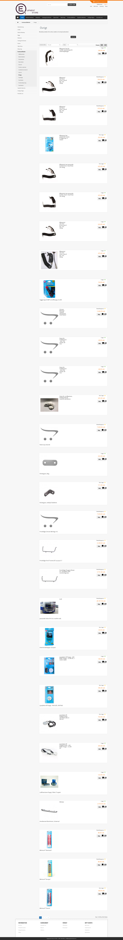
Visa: (65, 44)
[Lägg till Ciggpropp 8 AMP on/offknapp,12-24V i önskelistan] (103, 285)
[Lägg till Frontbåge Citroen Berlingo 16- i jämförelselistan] (105, 517)
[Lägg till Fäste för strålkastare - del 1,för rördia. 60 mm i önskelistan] (103, 343)
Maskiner (38, 17)
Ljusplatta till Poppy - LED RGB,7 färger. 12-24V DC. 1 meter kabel (67, 658)
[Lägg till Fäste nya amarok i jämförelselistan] (105, 430)
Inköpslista (87, 930)
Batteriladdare (21, 56)
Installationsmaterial (22, 69)
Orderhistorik (88, 927)
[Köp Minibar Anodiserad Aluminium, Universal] (99, 807)
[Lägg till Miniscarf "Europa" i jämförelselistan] (105, 865)
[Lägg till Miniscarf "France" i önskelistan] (103, 894)
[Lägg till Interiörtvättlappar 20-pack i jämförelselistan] (105, 633)
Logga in (105, 4)
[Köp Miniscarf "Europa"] (99, 865)
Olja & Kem (55, 17)
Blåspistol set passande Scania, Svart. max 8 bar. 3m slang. (66, 195)
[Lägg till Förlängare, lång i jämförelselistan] (105, 459)
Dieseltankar (21, 59)
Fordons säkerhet (22, 67)
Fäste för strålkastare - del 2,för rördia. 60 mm (63, 370)
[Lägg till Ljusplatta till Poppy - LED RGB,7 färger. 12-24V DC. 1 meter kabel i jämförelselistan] (105, 662)
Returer (42, 927)
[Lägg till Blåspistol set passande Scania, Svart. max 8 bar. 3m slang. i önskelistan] (103, 198)
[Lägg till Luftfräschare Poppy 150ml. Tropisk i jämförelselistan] (105, 778)
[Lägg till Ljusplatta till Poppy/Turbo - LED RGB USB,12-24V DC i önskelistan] (103, 720)
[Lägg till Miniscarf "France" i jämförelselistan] (105, 894)
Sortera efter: (43, 44)
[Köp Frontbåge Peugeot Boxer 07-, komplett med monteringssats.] (99, 575)
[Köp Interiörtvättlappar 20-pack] (99, 633)
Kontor (19, 43)
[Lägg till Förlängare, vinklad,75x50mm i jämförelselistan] (105, 488)
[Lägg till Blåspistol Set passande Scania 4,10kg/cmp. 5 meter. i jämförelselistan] (105, 140)
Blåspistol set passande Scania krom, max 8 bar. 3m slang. (66, 166)
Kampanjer (65, 927)
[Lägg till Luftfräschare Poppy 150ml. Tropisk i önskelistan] (103, 778)
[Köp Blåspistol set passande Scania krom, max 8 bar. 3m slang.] (99, 169)
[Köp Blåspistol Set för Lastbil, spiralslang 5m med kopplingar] (99, 53)
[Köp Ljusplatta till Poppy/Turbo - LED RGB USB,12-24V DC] (99, 720)
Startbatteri (21, 85)
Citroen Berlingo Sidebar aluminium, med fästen (62, 312)
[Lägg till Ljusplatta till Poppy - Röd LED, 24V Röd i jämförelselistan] (105, 691)
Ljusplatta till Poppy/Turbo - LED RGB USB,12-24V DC (64, 717)
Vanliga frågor (91, 17)
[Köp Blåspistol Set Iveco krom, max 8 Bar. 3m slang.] (99, 82)
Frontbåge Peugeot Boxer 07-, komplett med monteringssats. (67, 571)
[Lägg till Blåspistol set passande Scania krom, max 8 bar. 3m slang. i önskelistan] (103, 169)
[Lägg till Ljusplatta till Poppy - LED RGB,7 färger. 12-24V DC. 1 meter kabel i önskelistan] (103, 662)
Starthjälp (20, 77)
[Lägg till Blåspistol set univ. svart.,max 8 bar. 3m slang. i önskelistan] (103, 256)
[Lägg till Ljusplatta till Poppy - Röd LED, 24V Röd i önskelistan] (103, 691)
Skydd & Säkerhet (81, 17)
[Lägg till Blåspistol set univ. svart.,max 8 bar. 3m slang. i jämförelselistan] (105, 256)
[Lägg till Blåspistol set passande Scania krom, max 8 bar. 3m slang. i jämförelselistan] (105, 169)
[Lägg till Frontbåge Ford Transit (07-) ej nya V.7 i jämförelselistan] (105, 546)
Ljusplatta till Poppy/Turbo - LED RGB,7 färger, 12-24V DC (65, 746)
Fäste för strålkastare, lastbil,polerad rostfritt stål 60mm (65, 397)
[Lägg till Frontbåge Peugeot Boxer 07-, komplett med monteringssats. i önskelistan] (102, 575)
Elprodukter (21, 62)
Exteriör (20, 64)
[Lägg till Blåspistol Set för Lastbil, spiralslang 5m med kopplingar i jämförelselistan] (105, 53)
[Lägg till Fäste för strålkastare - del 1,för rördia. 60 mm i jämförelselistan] (105, 343)
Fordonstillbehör (71, 17)
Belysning (63, 17)
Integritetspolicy (21, 930)
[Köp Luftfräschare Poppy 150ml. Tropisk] (99, 778)
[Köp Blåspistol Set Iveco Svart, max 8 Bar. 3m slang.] (99, 111)
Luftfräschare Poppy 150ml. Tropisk (50, 792)
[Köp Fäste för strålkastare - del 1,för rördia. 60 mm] (99, 343)
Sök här (71, 4)
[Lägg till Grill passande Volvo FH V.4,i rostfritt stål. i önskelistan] (102, 604)
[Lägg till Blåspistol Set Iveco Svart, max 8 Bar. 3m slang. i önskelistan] (102, 111)
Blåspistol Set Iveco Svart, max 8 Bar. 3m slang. (63, 109)
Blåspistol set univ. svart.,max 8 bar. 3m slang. (63, 254)
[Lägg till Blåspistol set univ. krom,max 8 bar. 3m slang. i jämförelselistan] (105, 227)
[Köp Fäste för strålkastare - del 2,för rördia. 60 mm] (99, 372)
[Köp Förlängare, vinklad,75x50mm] (99, 488)
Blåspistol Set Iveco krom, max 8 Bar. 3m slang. (63, 80)
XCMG (22, 17)
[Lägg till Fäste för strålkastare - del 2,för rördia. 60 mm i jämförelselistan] (105, 372)
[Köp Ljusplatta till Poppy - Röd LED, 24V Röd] (99, 691)
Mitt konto (87, 925)
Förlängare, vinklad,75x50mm (48, 503)
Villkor (19, 932)
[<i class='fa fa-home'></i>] (17, 22)
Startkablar (20, 80)
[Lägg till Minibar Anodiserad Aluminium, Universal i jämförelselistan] (105, 807)
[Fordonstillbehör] (26, 22)
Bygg (19, 35)
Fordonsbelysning (22, 82)
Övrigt (35, 22)
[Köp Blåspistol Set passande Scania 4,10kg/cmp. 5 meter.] (99, 140)
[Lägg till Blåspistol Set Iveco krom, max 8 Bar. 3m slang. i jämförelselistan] (105, 82)
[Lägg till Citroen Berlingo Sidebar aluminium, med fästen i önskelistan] (102, 314)
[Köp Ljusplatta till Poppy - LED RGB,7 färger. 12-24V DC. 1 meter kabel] (99, 662)
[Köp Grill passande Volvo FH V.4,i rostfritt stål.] (99, 604)
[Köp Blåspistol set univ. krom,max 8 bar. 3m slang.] (99, 227)
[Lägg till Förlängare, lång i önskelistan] (103, 459)
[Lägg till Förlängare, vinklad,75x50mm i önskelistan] (103, 488)
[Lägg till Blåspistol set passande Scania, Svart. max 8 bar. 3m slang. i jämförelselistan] (105, 198)
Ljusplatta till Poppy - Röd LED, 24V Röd (51, 705)
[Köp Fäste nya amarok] (99, 430)
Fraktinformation (22, 927)
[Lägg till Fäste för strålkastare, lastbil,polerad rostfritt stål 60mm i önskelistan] (103, 401)
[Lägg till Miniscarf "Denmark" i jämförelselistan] (105, 836)
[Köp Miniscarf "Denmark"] (99, 836)
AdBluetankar (21, 54)
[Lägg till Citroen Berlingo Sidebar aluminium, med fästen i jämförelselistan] (105, 314)
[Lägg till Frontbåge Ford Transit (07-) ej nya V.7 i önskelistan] (102, 546)
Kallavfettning (21, 27)
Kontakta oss (99, 17)
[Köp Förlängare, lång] (99, 459)
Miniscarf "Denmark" (46, 850)
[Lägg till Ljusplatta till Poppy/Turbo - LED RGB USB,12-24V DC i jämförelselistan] (105, 720)
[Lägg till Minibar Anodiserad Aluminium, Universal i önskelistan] (103, 807)
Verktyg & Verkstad (46, 17)
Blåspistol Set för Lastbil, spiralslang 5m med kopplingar (66, 50)
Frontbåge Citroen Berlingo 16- (49, 531)
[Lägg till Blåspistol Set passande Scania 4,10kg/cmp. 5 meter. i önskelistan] (103, 140)
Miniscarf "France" (45, 908)
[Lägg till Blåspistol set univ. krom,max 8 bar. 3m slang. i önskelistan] (103, 227)
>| (48, 917)
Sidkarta (42, 930)
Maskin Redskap (29, 17)
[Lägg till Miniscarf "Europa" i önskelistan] (102, 865)
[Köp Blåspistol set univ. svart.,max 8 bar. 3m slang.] (99, 256)
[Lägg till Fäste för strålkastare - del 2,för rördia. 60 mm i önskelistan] (103, 372)
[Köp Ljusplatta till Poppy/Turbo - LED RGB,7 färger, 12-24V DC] (99, 749)
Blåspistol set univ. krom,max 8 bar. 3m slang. (62, 225)
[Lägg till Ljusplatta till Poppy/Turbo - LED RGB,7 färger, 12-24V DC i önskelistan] (103, 749)
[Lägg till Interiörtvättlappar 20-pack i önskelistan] (103, 633)
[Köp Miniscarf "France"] (99, 894)
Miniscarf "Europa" (45, 879)
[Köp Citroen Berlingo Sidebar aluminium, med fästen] (99, 314)
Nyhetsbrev (87, 932)
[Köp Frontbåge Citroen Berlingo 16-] (99, 517)
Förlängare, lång (44, 474)
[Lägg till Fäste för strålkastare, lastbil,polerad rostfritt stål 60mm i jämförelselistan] (105, 401)
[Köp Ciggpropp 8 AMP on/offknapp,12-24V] (99, 285)
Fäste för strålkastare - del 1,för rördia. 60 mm (63, 341)
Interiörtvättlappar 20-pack (48, 647)
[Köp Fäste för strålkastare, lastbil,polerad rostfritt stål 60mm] (99, 401)
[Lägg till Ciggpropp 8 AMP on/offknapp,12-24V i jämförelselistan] (105, 285)
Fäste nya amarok (45, 445)
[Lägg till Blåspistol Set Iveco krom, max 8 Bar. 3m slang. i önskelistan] (102, 82)
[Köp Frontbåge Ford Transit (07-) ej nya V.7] (99, 546)
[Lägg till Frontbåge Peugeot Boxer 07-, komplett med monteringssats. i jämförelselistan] (105, 575)
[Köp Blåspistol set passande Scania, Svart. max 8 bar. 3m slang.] (99, 198)
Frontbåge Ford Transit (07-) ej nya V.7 (51, 560)
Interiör (20, 72)
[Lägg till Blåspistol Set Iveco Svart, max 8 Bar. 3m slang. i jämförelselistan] (105, 111)
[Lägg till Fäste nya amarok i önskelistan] (102, 430)
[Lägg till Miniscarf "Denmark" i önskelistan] (102, 836)
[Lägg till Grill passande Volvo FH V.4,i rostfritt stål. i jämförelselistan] (105, 604)
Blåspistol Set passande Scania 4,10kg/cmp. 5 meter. (64, 138)
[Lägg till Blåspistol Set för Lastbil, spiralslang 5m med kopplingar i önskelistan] (103, 53)
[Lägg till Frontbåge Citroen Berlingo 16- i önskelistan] (102, 517)
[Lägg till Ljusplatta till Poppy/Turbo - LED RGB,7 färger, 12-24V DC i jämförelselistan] (105, 749)
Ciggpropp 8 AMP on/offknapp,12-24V (51, 300)
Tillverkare (65, 925)
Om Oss (20, 925)
